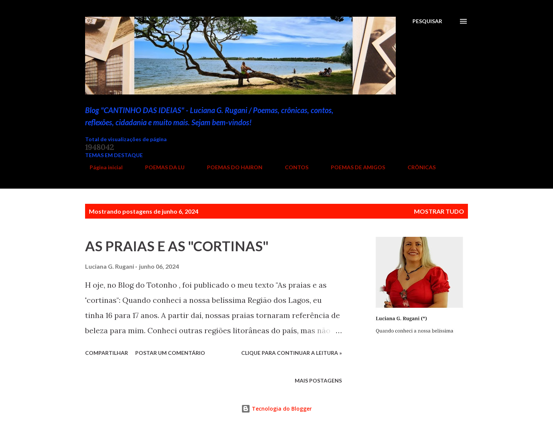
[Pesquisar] (427, 21)
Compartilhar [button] (106, 353)
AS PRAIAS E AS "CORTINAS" (177, 246)
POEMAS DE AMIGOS (353, 167)
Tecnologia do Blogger (276, 408)
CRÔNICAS (417, 167)
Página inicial (101, 167)
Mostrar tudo (439, 211)
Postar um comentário (170, 353)
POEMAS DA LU (160, 167)
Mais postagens (318, 380)
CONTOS (292, 167)
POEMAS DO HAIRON (230, 167)
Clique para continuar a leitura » (291, 353)
